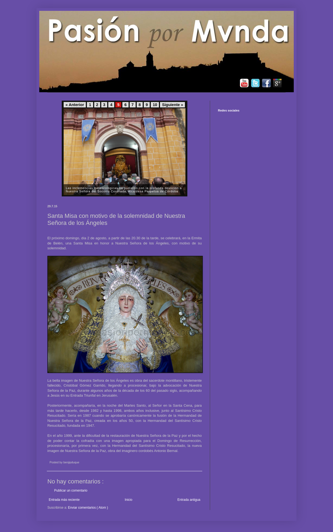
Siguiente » (172, 105)
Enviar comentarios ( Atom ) (88, 507)
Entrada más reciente (64, 500)
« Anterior (75, 105)
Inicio (128, 500)
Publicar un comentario (70, 490)
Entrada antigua (188, 500)
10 (155, 105)
